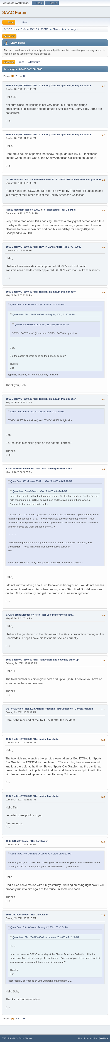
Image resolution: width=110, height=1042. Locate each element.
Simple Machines (26, 1038)
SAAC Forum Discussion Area (23, 468)
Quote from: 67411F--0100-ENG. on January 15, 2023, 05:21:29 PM (46, 937)
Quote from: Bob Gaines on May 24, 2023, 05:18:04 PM (37, 304)
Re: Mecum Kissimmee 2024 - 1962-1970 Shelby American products (63, 179)
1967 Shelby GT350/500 (19, 85)
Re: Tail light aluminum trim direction (55, 291)
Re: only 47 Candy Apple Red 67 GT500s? (57, 246)
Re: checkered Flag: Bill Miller (59, 209)
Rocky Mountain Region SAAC (23, 209)
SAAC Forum (14, 12)
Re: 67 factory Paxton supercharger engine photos (63, 85)
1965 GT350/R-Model (17, 841)
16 (24, 76)
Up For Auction (14, 179)
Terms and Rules (91, 1038)
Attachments (34, 62)
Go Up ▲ (104, 1038)
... (21, 76)
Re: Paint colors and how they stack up (56, 659)
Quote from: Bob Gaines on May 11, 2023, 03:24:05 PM (40, 491)
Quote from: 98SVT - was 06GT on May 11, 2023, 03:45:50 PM (41, 481)
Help (80, 1038)
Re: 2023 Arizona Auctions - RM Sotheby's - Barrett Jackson (59, 708)
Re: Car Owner (39, 841)
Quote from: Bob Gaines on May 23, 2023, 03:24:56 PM (42, 324)
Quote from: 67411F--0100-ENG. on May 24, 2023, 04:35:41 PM (44, 314)
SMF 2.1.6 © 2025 (10, 1038)
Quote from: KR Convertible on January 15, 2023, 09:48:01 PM (40, 853)
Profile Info (9, 36)
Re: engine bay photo (46, 739)
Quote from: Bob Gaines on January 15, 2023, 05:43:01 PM (39, 927)
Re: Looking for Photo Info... (58, 468)
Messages (9, 62)
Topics (21, 62)
